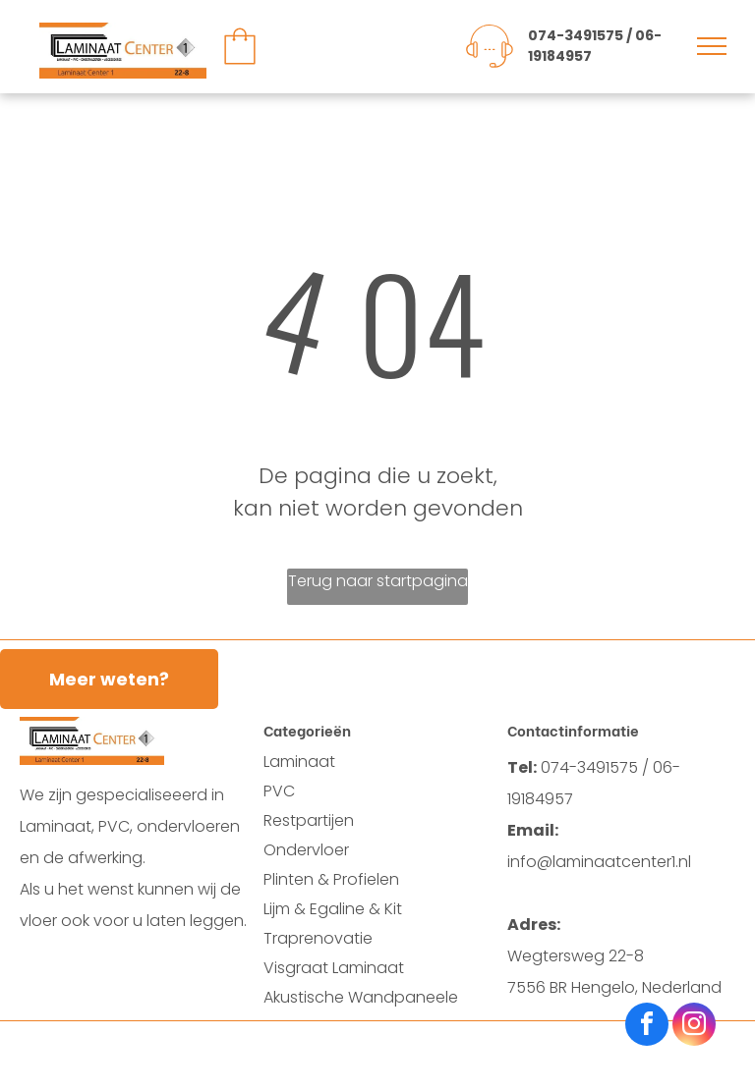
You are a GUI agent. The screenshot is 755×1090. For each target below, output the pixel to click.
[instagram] (694, 1027)
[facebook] (646, 1027)
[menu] (711, 46)
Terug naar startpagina (378, 581)
